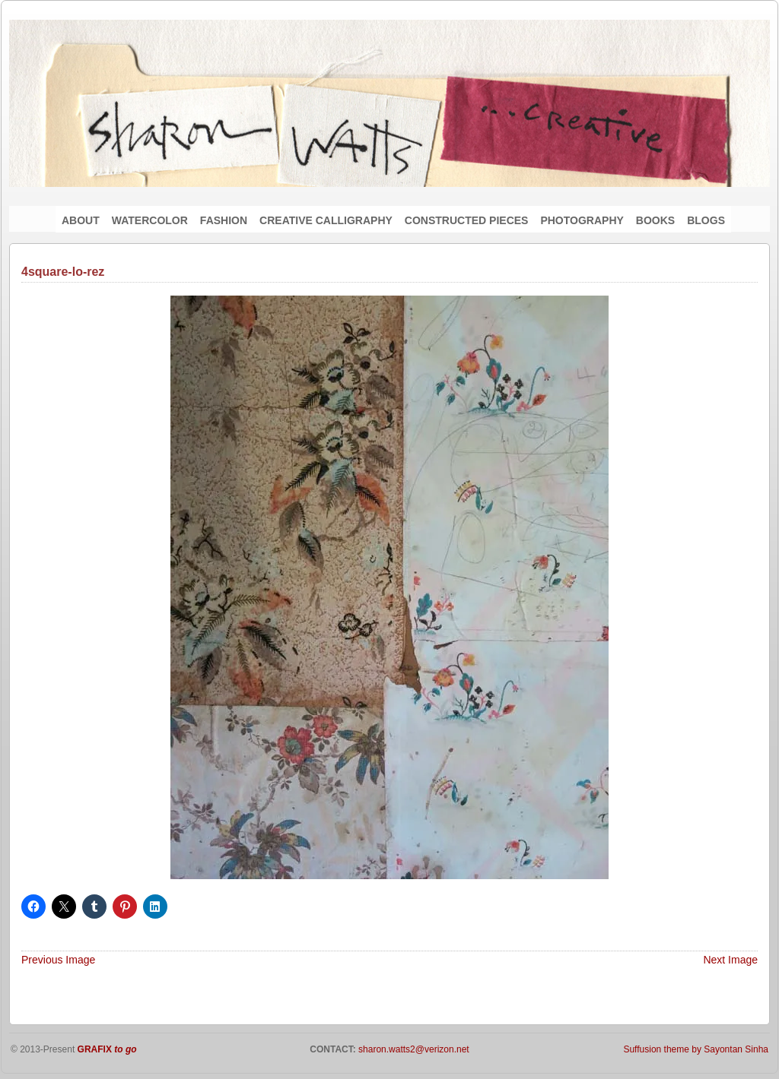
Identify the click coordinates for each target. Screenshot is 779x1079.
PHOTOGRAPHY (581, 220)
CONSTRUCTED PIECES (467, 220)
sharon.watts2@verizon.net (412, 1049)
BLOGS (706, 220)
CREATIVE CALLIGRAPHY (326, 220)
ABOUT (81, 220)
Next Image (730, 960)
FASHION (223, 220)
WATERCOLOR (150, 220)
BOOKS (655, 220)
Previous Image (58, 960)
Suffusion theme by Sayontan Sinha (695, 1049)
